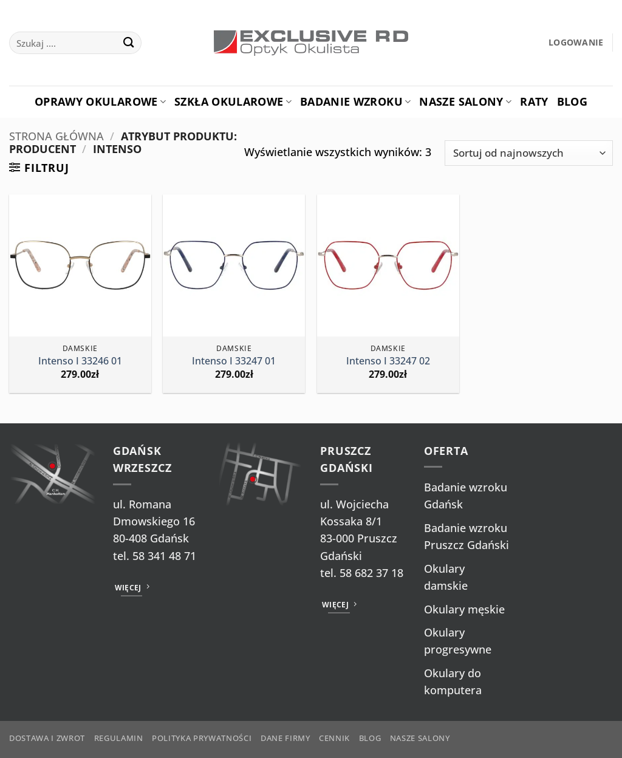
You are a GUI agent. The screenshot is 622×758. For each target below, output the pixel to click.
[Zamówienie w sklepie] (529, 153)
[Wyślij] (128, 43)
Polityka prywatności (201, 737)
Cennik (334, 737)
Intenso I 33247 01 (234, 361)
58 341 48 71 (164, 555)
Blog (572, 101)
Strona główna (56, 136)
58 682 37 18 (371, 572)
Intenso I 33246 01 (80, 361)
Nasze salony (465, 101)
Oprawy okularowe (100, 101)
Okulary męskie (464, 609)
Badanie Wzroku (355, 101)
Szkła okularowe (233, 101)
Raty (534, 101)
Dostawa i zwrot (47, 737)
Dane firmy (285, 737)
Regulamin (118, 737)
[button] (576, 43)
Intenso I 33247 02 (388, 361)
